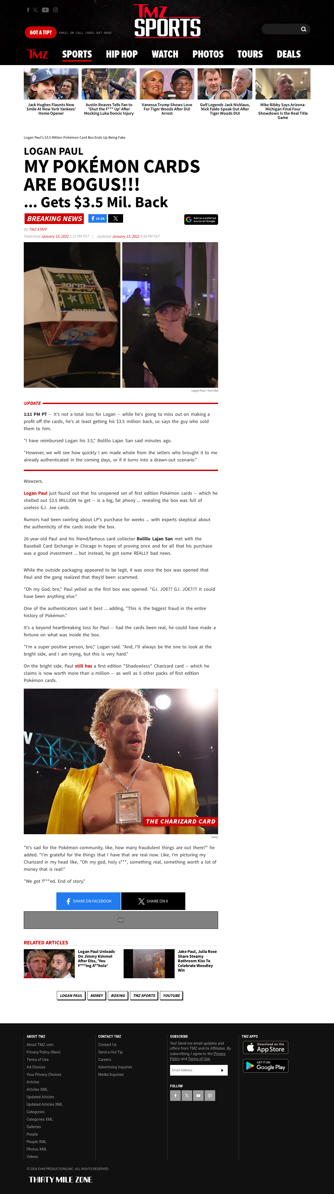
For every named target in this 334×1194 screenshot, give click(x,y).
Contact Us (107, 1045)
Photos (207, 54)
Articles (33, 1082)
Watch (165, 54)
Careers (104, 1059)
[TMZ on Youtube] (45, 10)
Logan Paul (71, 995)
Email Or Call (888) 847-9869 (85, 33)
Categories (36, 1112)
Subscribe (222, 1070)
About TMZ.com (40, 1045)
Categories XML (40, 1119)
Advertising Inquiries (115, 1067)
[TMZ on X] (36, 10)
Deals (289, 54)
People (32, 1134)
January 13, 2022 (55, 236)
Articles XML (37, 1089)
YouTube (171, 995)
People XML (37, 1142)
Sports (77, 54)
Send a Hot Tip (110, 1052)
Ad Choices (36, 1067)
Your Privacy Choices (44, 1074)
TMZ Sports (144, 995)
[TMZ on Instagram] (55, 9)
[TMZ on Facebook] (28, 10)
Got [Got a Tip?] (41, 32)
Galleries (34, 1127)
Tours (250, 54)
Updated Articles (40, 1097)
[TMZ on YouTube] (198, 1095)
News (37, 54)
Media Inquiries (111, 1074)
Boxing (118, 995)
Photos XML (37, 1149)
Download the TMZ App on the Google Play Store (265, 1066)
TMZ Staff (38, 229)
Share (88, 901)
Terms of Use (38, 1059)
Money (96, 995)
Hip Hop (122, 54)
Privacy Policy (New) (44, 1052)
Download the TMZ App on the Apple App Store (265, 1047)
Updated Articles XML (45, 1104)
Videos (32, 1157)
